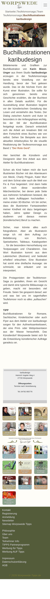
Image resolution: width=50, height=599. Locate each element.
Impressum (8, 558)
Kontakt (6, 510)
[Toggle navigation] (45, 5)
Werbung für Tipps (12, 548)
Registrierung (9, 513)
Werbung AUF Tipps (13, 551)
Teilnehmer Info (10, 541)
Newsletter (8, 520)
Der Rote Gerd (20, 148)
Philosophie (8, 530)
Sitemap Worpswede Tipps (17, 524)
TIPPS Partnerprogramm (15, 544)
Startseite (10, 11)
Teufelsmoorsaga (26, 11)
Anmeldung (8, 517)
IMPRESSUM (24, 403)
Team (5, 537)
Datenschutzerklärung (14, 561)
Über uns (7, 534)
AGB (4, 565)
